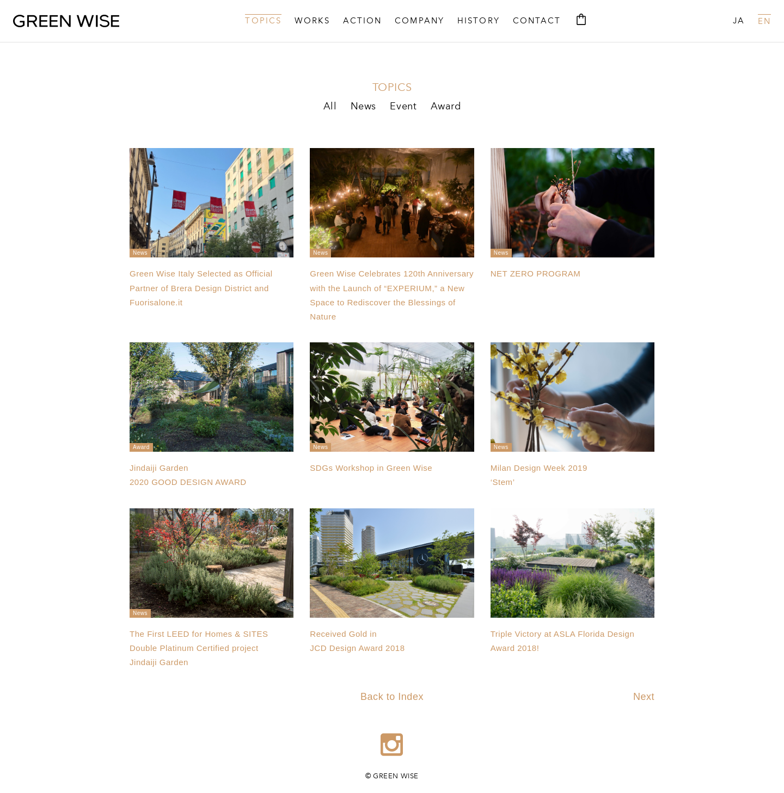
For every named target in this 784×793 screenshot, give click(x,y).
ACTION (362, 21)
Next (643, 696)
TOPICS (263, 21)
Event (403, 107)
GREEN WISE (66, 21)
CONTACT (537, 21)
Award (446, 107)
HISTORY (478, 21)
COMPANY (419, 21)
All (330, 107)
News (363, 107)
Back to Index (392, 696)
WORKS (312, 21)
